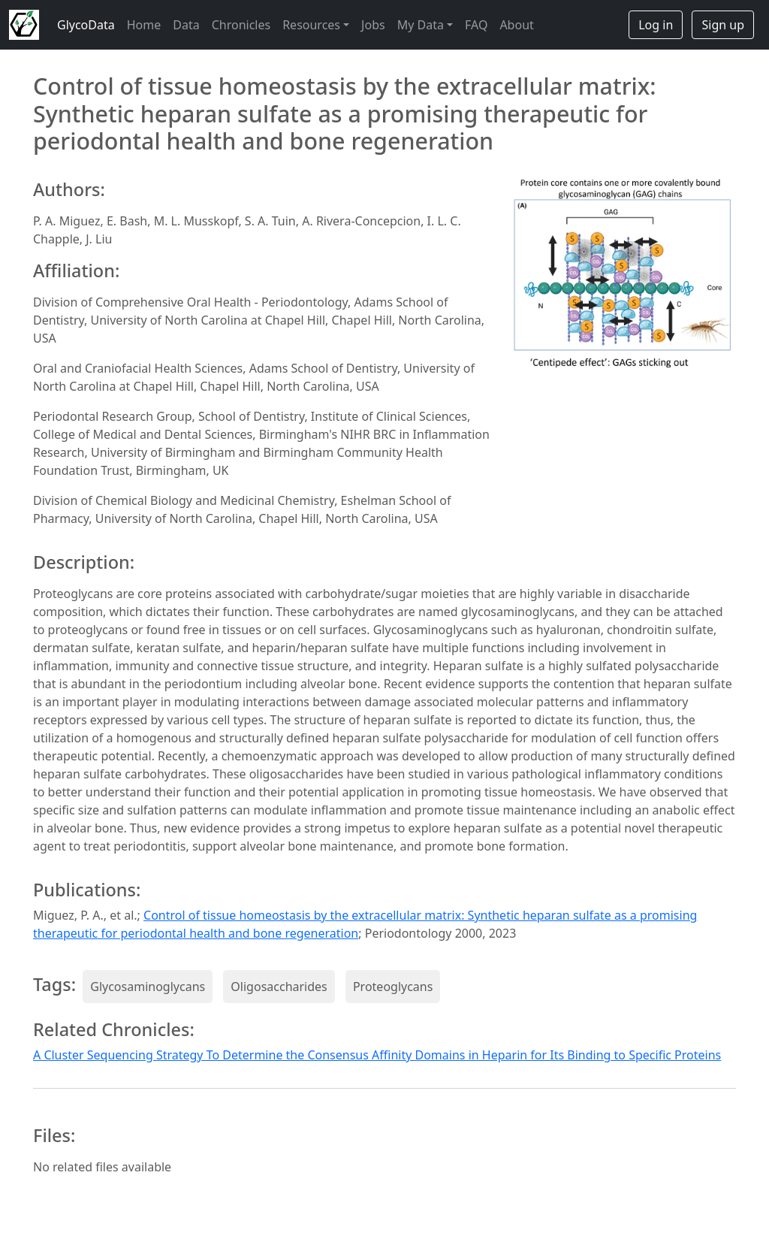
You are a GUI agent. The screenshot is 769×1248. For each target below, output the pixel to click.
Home (144, 25)
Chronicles (241, 25)
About (516, 25)
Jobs (373, 25)
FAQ (476, 25)
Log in (655, 25)
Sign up (722, 25)
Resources (311, 25)
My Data (420, 25)
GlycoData (86, 25)
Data (186, 25)
